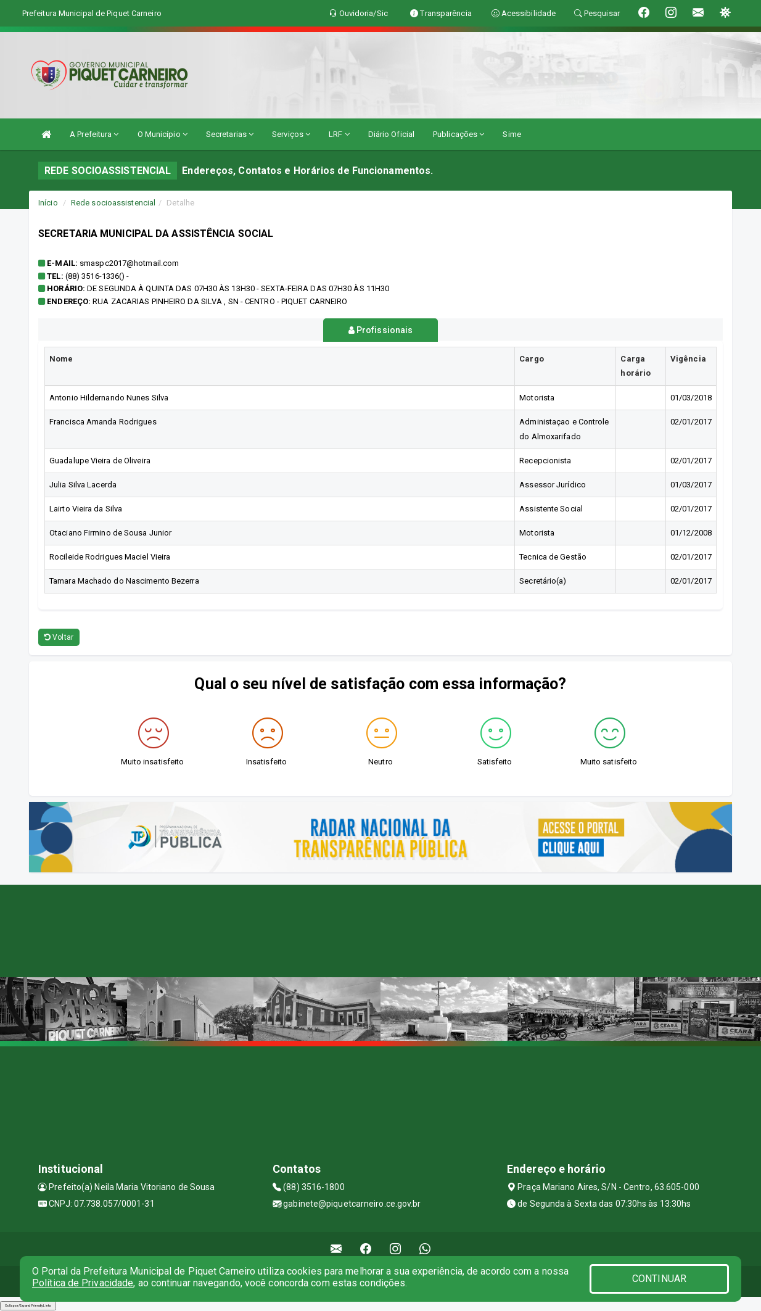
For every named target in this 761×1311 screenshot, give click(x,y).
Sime (511, 134)
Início (48, 202)
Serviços (291, 134)
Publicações (458, 134)
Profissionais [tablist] (380, 330)
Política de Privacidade (82, 1283)
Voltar (58, 637)
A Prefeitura (94, 134)
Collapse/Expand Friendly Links (28, 1305)
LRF (339, 134)
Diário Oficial (391, 134)
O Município (162, 134)
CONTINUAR (659, 1278)
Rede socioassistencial (113, 202)
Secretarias (229, 134)
